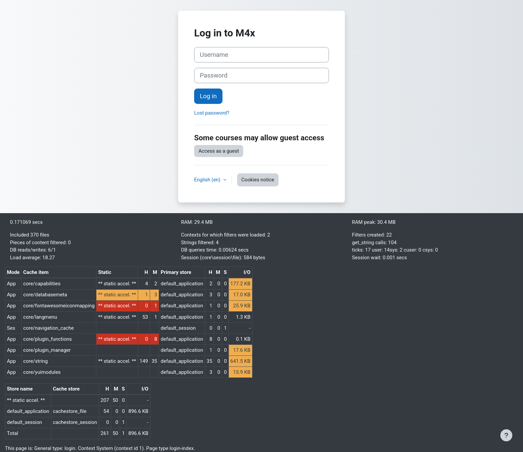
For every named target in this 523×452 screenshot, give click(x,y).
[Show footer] (506, 435)
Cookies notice (258, 180)
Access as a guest (218, 151)
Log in (208, 96)
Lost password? (211, 113)
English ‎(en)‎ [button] (208, 180)
